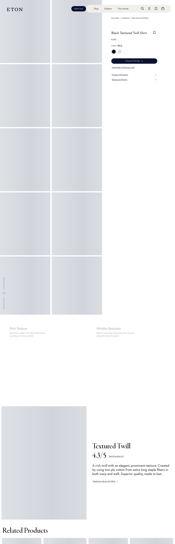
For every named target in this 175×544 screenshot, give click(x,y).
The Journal (123, 9)
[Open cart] (162, 8)
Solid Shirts (125, 18)
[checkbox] (154, 34)
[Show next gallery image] (3, 303)
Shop (96, 9)
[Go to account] (149, 8)
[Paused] (169, 397)
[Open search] (142, 8)
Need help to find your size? (123, 68)
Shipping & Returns (134, 80)
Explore (108, 9)
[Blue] (120, 52)
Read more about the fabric (105, 481)
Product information (134, 75)
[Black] (114, 52)
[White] (125, 52)
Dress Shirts (115, 18)
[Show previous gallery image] (3, 283)
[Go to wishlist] (156, 8)
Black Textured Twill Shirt (140, 18)
